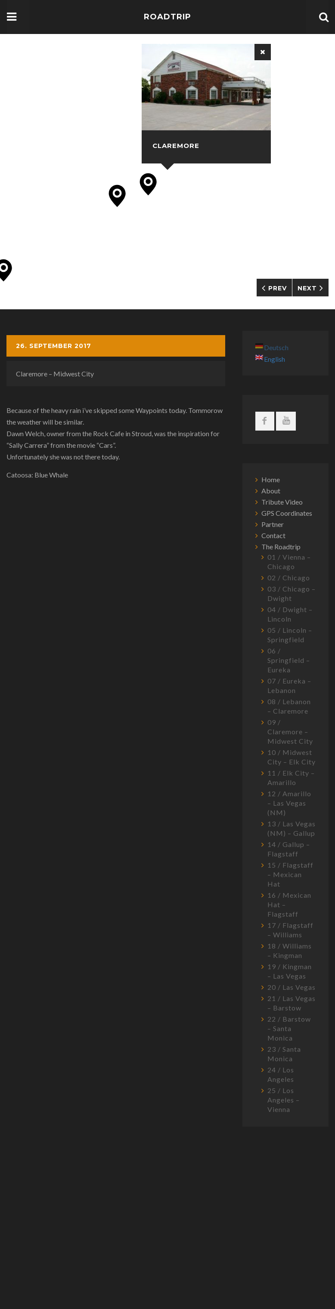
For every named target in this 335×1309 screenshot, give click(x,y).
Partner (272, 524)
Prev (277, 288)
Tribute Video (282, 502)
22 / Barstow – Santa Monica (289, 1028)
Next (307, 288)
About (270, 491)
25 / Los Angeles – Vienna (283, 1099)
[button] (148, 184)
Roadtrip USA (167, 29)
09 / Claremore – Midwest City (290, 731)
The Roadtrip (281, 546)
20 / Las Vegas (291, 987)
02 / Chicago (288, 577)
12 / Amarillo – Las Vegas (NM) (289, 802)
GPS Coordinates (286, 513)
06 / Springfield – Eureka (288, 660)
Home (270, 479)
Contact (273, 535)
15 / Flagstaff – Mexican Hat (290, 874)
